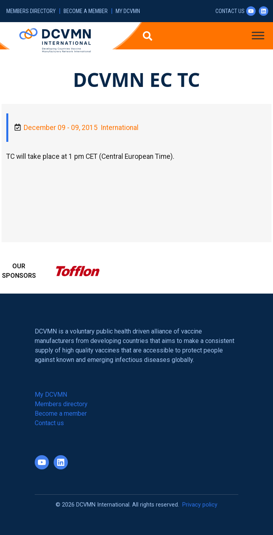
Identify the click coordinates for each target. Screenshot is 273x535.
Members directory (31, 11)
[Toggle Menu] (258, 35)
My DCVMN (128, 11)
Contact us (230, 11)
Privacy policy (199, 504)
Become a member (86, 11)
